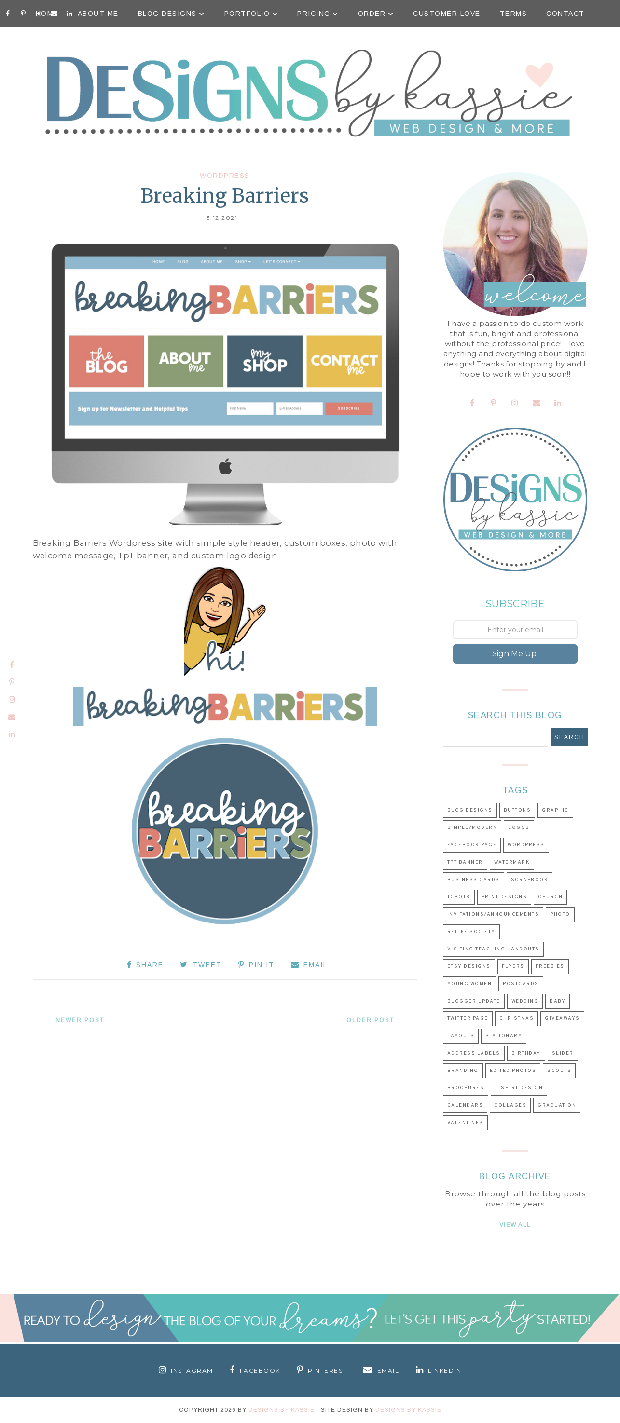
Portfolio (251, 13)
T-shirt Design (519, 1088)
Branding (463, 1071)
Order (376, 13)
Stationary (503, 1036)
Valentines (465, 1123)
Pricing (318, 13)
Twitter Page (467, 1019)
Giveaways (562, 1019)
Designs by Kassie (408, 1410)
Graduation (556, 1105)
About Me (98, 13)
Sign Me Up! (515, 653)
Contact (565, 13)
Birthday (526, 1053)
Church (550, 897)
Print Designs (504, 897)
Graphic (555, 810)
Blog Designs (171, 13)
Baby (557, 1001)
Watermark (512, 862)
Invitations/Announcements (493, 914)
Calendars (465, 1105)
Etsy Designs (469, 966)
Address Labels (473, 1053)
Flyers (513, 966)
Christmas (516, 1019)
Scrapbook (530, 880)
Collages (510, 1105)
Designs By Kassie (281, 1410)
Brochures (465, 1088)
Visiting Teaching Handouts (493, 949)
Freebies (550, 966)
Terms (513, 13)
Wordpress (225, 175)
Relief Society (471, 932)
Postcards (521, 984)
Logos (519, 828)
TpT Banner (465, 862)
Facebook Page (472, 845)
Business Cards (473, 880)
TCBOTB (458, 897)
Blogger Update (473, 1001)
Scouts (559, 1071)
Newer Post (80, 1020)
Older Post (370, 1020)
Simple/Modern (472, 828)
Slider (563, 1053)
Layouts (461, 1036)
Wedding (525, 1001)
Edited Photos (513, 1071)
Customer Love (447, 13)
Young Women (469, 984)
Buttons (517, 810)
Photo (560, 914)
